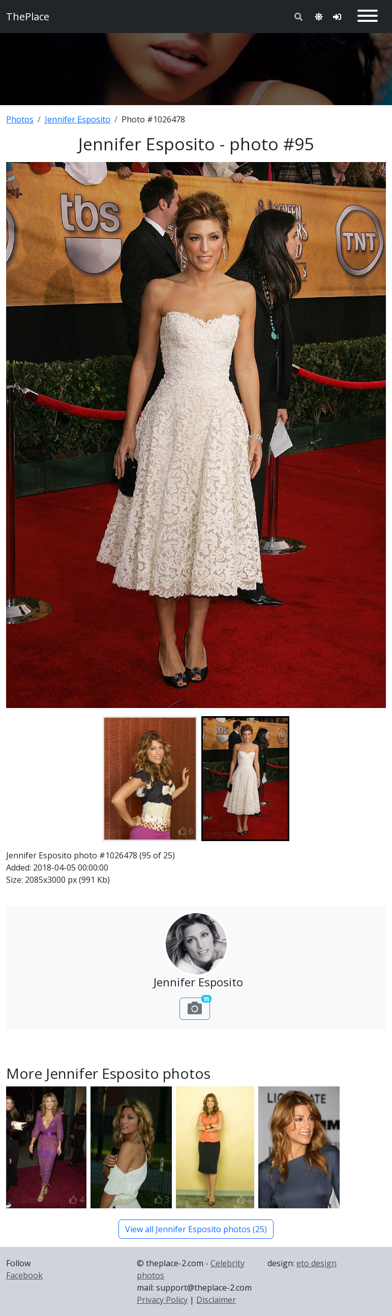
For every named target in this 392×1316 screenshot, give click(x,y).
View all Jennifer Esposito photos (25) (196, 1229)
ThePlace (27, 16)
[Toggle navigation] (367, 16)
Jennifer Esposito (77, 119)
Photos (20, 119)
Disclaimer (216, 1299)
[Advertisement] (196, 67)
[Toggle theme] (319, 17)
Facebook (24, 1275)
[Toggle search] (298, 17)
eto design (316, 1263)
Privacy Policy (162, 1299)
